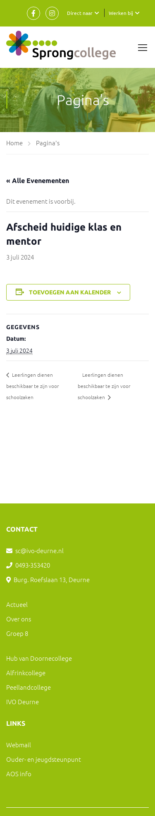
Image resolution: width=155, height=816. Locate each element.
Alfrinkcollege (25, 672)
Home (14, 142)
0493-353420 (32, 565)
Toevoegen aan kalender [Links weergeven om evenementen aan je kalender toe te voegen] (70, 292)
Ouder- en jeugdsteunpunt (43, 759)
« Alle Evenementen (37, 180)
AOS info (18, 773)
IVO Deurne (22, 701)
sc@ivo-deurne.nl (39, 550)
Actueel (17, 604)
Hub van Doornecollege (39, 658)
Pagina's (48, 142)
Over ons (18, 618)
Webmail (18, 744)
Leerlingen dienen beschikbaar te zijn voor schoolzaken (32, 385)
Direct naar (80, 13)
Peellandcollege (28, 687)
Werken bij (121, 13)
